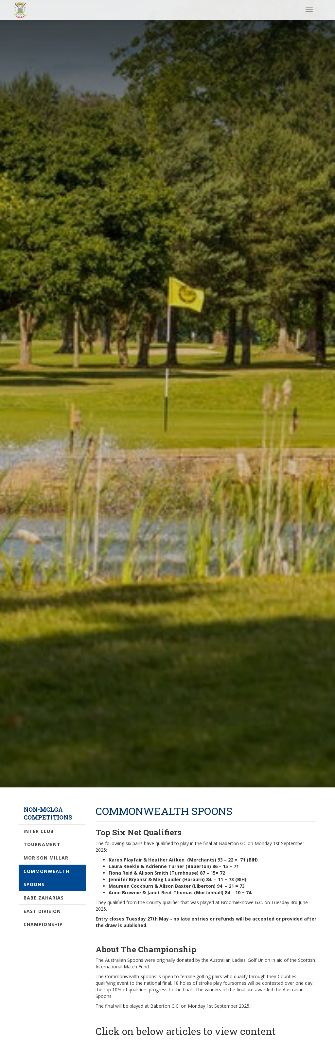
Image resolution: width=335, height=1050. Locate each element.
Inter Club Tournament (42, 837)
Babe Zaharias (44, 898)
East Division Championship (43, 917)
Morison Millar (46, 858)
